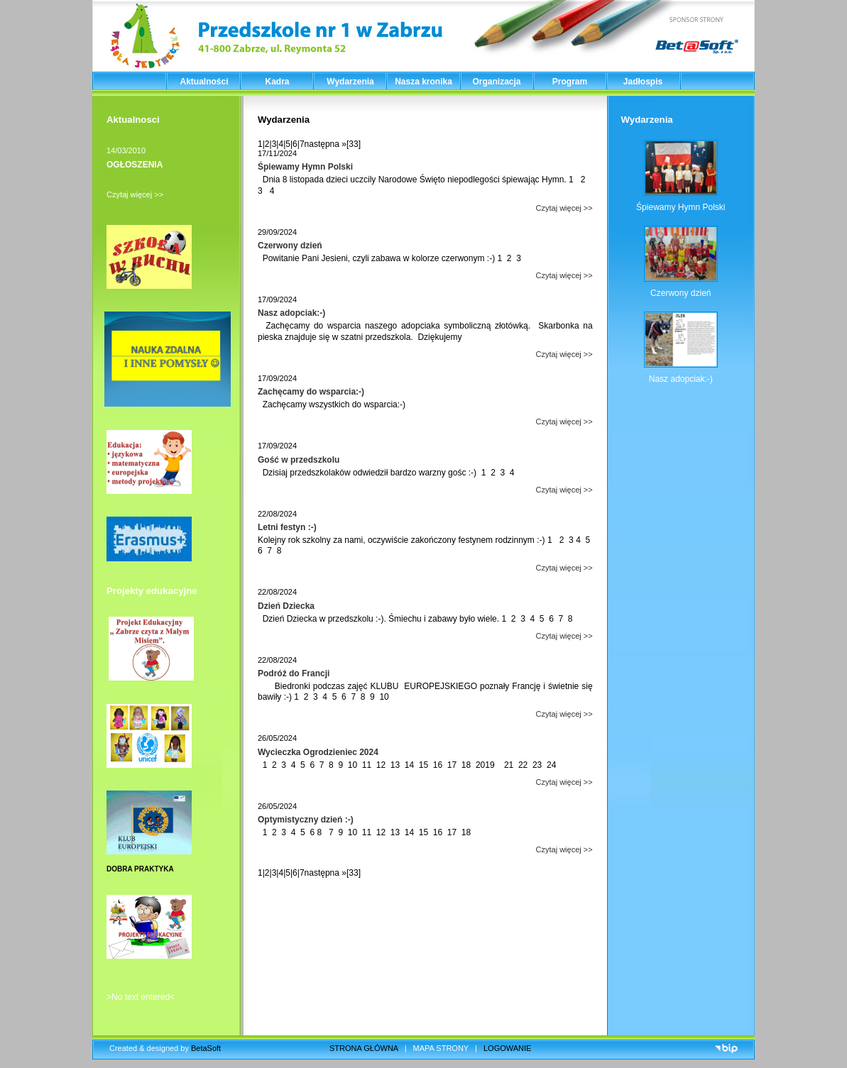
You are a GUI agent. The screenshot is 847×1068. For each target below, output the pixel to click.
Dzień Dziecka (286, 606)
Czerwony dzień (290, 246)
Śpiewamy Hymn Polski (305, 167)
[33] (353, 144)
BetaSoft (206, 1048)
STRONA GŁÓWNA (363, 1048)
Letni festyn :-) (287, 527)
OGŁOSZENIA (134, 165)
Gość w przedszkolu (298, 460)
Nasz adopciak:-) (291, 313)
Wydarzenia (350, 82)
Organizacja (496, 82)
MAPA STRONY (441, 1048)
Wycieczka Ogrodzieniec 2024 (318, 752)
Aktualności (204, 82)
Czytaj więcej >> (134, 194)
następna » (325, 144)
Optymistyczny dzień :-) (306, 820)
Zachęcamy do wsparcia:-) (311, 392)
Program (569, 82)
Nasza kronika (423, 82)
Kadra (277, 82)
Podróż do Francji (293, 673)
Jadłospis (642, 82)
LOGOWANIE (507, 1048)
